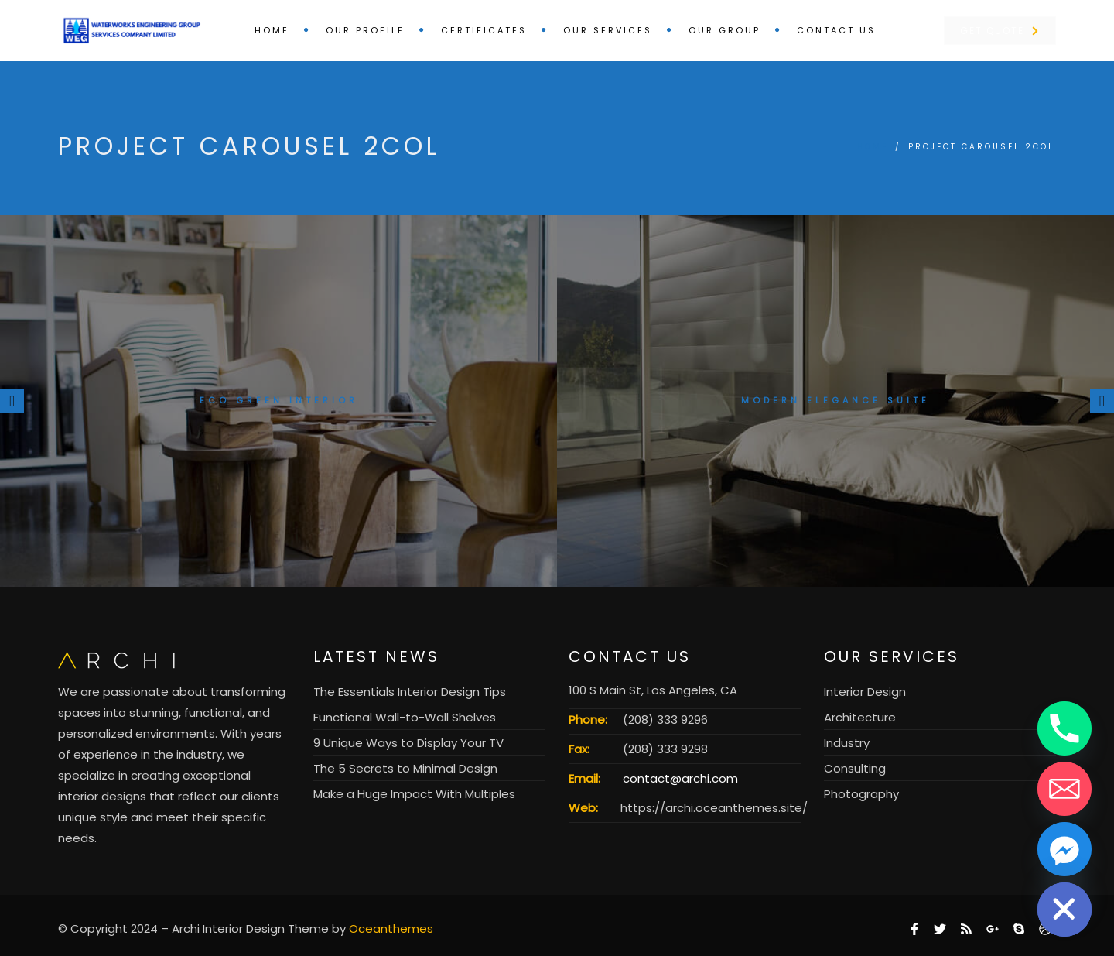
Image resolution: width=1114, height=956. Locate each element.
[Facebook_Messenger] (1064, 849)
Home (272, 30)
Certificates (484, 30)
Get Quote (999, 30)
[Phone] (1064, 728)
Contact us (836, 30)
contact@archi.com (680, 778)
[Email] (1064, 789)
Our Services (607, 30)
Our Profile (365, 30)
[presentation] (12, 401)
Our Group (724, 30)
